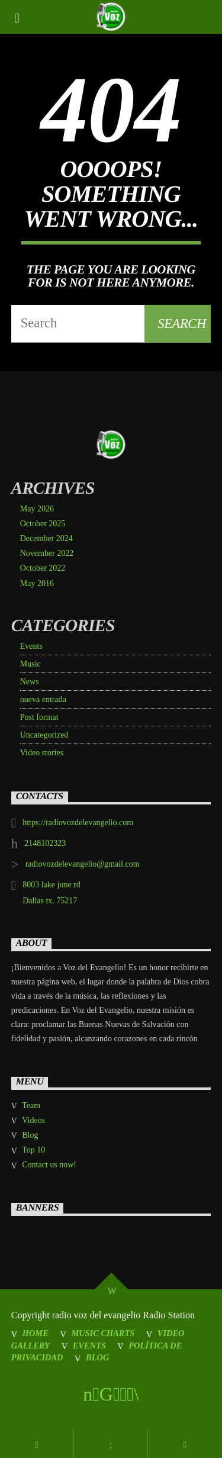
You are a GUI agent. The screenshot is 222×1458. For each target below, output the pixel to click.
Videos (33, 1120)
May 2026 (37, 508)
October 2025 (43, 523)
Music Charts (102, 1333)
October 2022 (43, 568)
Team (31, 1105)
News (29, 681)
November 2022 (47, 553)
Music (30, 663)
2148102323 (45, 843)
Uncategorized (44, 734)
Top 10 (33, 1149)
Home (35, 1333)
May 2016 (37, 583)
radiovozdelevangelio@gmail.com (82, 864)
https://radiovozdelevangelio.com (77, 822)
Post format (39, 717)
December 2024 (46, 538)
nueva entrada (43, 699)
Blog (30, 1135)
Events (31, 646)
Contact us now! (49, 1164)
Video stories (41, 752)
